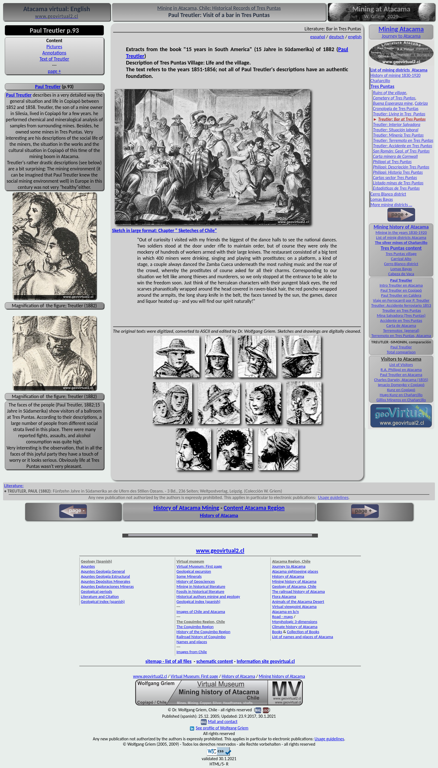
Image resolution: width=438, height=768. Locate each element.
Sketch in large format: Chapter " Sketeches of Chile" (164, 230)
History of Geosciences (196, 581)
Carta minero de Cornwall (395, 156)
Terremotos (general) (401, 330)
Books (277, 631)
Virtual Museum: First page (199, 566)
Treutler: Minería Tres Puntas (398, 135)
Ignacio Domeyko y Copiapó (401, 384)
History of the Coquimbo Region (203, 631)
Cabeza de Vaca (401, 273)
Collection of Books (303, 631)
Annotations (54, 53)
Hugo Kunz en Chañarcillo (401, 394)
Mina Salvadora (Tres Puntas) (401, 315)
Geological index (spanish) (103, 601)
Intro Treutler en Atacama (401, 285)
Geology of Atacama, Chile (294, 586)
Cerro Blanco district (388, 194)
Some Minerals (189, 576)
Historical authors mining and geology (208, 596)
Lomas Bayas (381, 199)
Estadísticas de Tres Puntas (396, 188)
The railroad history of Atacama (298, 591)
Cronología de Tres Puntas (395, 108)
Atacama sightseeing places (295, 571)
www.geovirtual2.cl (220, 550)
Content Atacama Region (254, 508)
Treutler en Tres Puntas (401, 310)
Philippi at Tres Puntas (392, 161)
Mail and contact (222, 721)
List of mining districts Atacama (398, 70)
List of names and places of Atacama (302, 636)
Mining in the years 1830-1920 (401, 232)
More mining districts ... (391, 204)
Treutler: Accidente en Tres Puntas (402, 145)
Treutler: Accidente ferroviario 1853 (401, 305)
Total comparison (401, 352)
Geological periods (96, 591)
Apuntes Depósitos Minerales (105, 581)
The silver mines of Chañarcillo (401, 242)
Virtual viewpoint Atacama (294, 606)
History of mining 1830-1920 (395, 75)
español (317, 37)
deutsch (336, 37)
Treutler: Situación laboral (395, 129)
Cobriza (421, 103)
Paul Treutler (48, 87)
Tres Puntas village (401, 253)
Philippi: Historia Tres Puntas (398, 172)
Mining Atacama (401, 29)
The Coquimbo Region (195, 626)
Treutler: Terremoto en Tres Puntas (403, 140)
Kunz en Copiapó (401, 389)
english (354, 37)
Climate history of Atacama (294, 626)
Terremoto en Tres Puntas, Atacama (401, 335)
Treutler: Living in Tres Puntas (399, 113)
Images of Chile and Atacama (201, 611)
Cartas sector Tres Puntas (395, 177)
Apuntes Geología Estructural (105, 576)
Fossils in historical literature (200, 591)
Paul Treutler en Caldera (401, 295)
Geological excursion (194, 571)
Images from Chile (192, 651)
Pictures (54, 47)
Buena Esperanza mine (393, 103)
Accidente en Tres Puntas (401, 320)
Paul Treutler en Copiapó (401, 290)
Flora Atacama (284, 596)
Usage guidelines (333, 497)
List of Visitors (401, 364)
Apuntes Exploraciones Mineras (107, 586)
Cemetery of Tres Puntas (394, 98)
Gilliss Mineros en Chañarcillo (401, 399)
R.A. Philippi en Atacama (401, 369)
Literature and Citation (100, 596)
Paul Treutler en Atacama (401, 374)
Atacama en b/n (285, 611)
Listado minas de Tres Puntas (398, 183)
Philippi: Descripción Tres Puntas (401, 167)
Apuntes (88, 566)
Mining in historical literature (201, 586)
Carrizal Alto (401, 258)
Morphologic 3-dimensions (294, 621)
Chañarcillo (380, 80)
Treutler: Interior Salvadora (396, 124)
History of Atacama (219, 515)
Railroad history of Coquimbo (201, 636)
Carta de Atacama (401, 325)
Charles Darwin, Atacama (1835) (401, 379)
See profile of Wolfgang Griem (219, 728)
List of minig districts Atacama (401, 237)
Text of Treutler (54, 59)
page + (54, 71)
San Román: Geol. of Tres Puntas (401, 151)
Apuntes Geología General (103, 571)
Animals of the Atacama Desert (298, 601)
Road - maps (282, 616)
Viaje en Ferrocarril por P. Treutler (401, 300)
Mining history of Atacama (401, 227)
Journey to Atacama (401, 36)
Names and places (192, 641)
